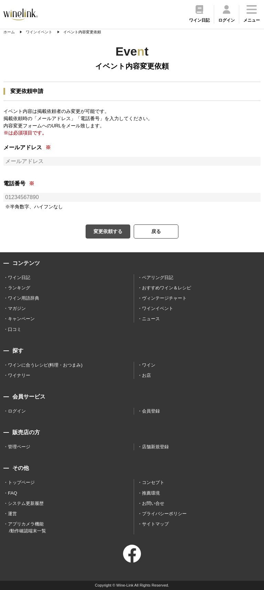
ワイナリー (19, 375)
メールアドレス (22, 147)
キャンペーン (21, 318)
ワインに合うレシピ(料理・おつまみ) (45, 365)
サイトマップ (155, 524)
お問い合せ (153, 503)
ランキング (19, 287)
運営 (12, 513)
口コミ (14, 329)
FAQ (12, 493)
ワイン (148, 365)
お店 (146, 375)
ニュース (151, 318)
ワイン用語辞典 (23, 298)
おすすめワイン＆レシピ (166, 287)
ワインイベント (157, 308)
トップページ (21, 482)
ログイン (17, 411)
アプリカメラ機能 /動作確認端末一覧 (27, 527)
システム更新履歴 (26, 503)
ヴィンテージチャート (164, 298)
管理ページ (19, 446)
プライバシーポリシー (164, 513)
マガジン (17, 308)
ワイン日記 (19, 277)
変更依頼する (108, 231)
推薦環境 (151, 493)
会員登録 (151, 411)
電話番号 (14, 183)
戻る (156, 231)
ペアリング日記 (157, 277)
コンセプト (153, 482)
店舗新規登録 (155, 446)
